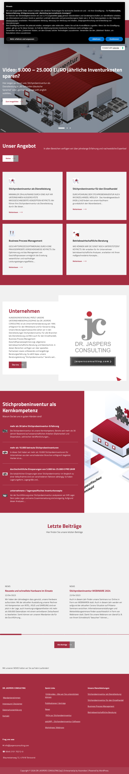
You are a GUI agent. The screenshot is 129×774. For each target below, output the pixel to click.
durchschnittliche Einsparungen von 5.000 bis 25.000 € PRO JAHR (42, 469)
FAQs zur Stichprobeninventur (59, 715)
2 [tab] (67, 128)
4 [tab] (75, 634)
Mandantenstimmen (11, 697)
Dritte (60, 16)
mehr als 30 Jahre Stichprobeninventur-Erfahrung (34, 426)
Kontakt (6, 715)
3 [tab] (70, 128)
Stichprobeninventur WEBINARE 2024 (90, 591)
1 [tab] (61, 128)
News (7, 586)
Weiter (8, 158)
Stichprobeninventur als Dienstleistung (30, 189)
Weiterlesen (13, 212)
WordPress (103, 770)
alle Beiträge (62, 644)
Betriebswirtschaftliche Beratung (90, 241)
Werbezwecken (12, 21)
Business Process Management (25, 241)
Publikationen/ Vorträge (55, 703)
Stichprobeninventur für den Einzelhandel (95, 189)
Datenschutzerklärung (12, 709)
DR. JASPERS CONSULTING (47, 770)
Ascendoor (82, 770)
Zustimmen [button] (114, 39)
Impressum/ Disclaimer (12, 703)
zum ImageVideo (12, 101)
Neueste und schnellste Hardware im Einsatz (29, 591)
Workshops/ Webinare (54, 727)
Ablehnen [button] (96, 39)
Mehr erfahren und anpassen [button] (22, 39)
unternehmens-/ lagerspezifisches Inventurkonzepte (36, 490)
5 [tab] (97, 634)
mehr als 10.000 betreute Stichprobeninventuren (34, 447)
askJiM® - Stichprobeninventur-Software (62, 721)
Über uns (15, 364)
